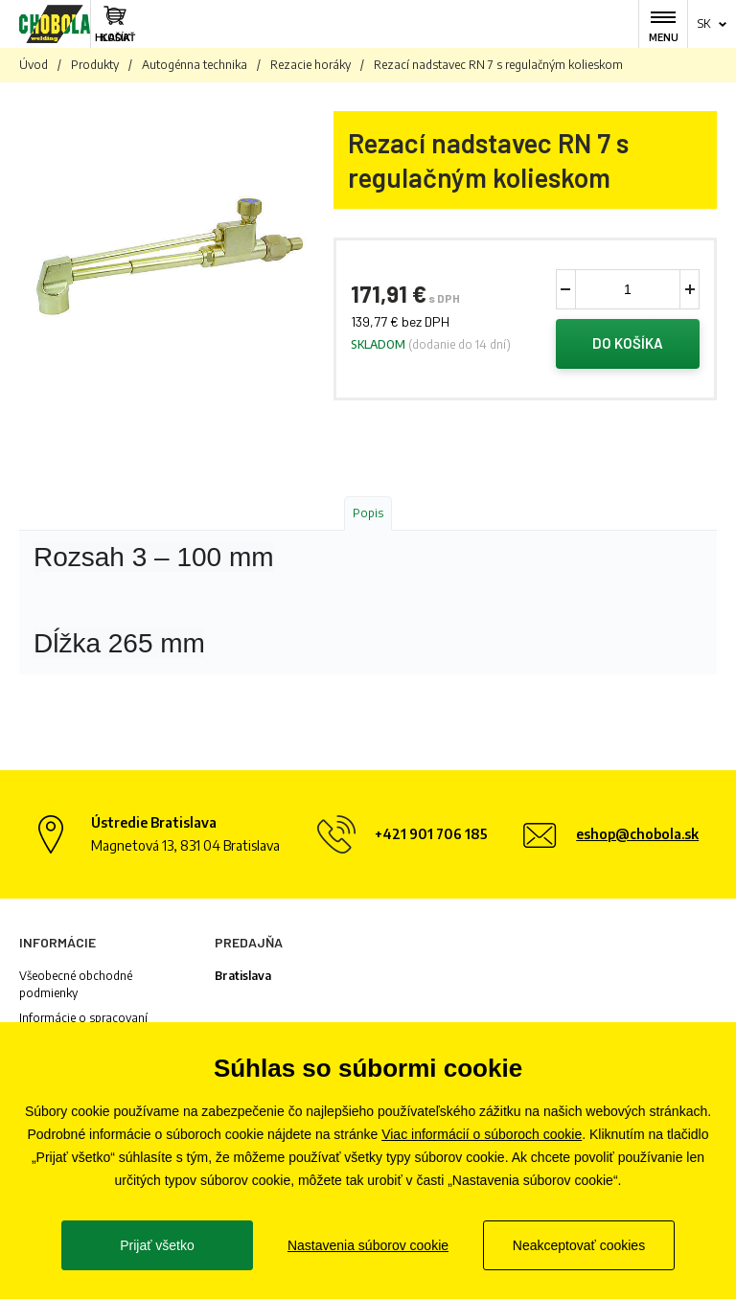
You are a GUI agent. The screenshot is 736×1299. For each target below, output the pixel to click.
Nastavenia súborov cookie (368, 1245)
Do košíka (627, 344)
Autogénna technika (194, 64)
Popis (368, 513)
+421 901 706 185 (431, 834)
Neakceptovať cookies (579, 1245)
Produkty (95, 64)
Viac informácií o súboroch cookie (481, 1134)
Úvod (33, 64)
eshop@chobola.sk (637, 834)
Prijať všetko (157, 1245)
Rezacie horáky (310, 64)
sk (704, 23)
